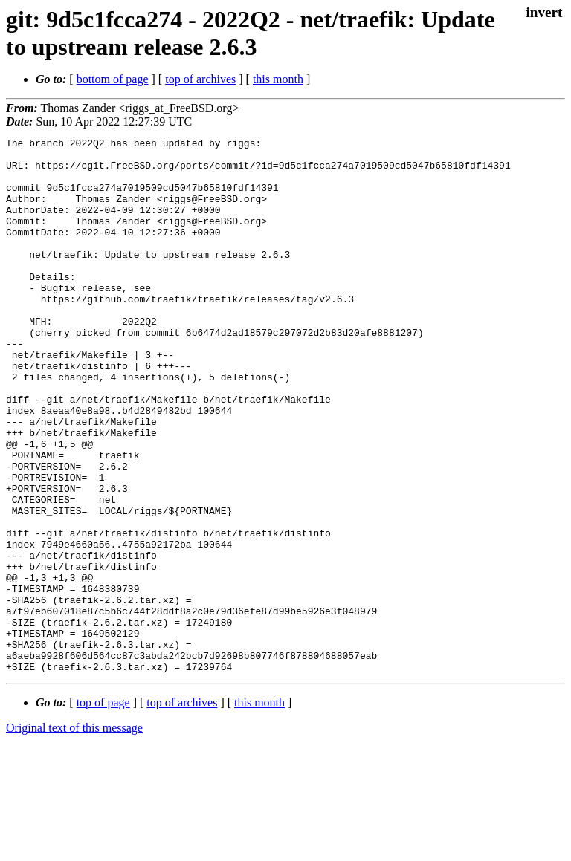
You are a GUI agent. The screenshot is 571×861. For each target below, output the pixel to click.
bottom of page (113, 79)
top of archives (200, 79)
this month (278, 79)
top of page (103, 809)
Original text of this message (74, 834)
